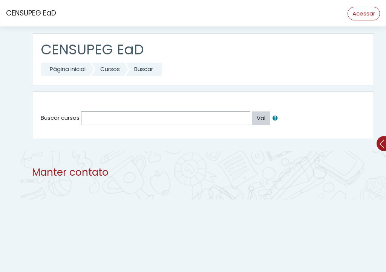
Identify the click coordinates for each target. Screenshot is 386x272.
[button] (277, 118)
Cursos (110, 69)
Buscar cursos (60, 118)
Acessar (363, 13)
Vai (261, 118)
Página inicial (68, 69)
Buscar (143, 69)
